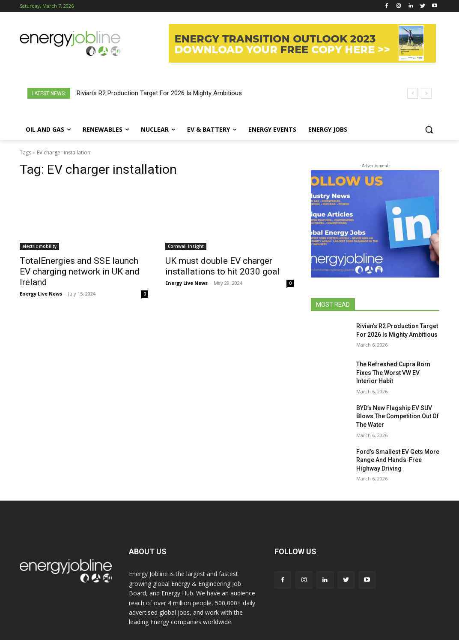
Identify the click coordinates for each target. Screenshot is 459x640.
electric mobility (39, 246)
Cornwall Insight (186, 246)
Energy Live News (41, 293)
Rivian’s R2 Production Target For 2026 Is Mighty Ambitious (159, 93)
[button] (429, 129)
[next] (426, 93)
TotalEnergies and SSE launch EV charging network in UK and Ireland (80, 271)
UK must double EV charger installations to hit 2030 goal (222, 266)
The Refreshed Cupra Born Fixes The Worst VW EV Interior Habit (393, 372)
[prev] (412, 93)
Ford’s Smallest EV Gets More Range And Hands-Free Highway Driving (397, 460)
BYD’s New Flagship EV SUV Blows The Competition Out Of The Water (397, 416)
